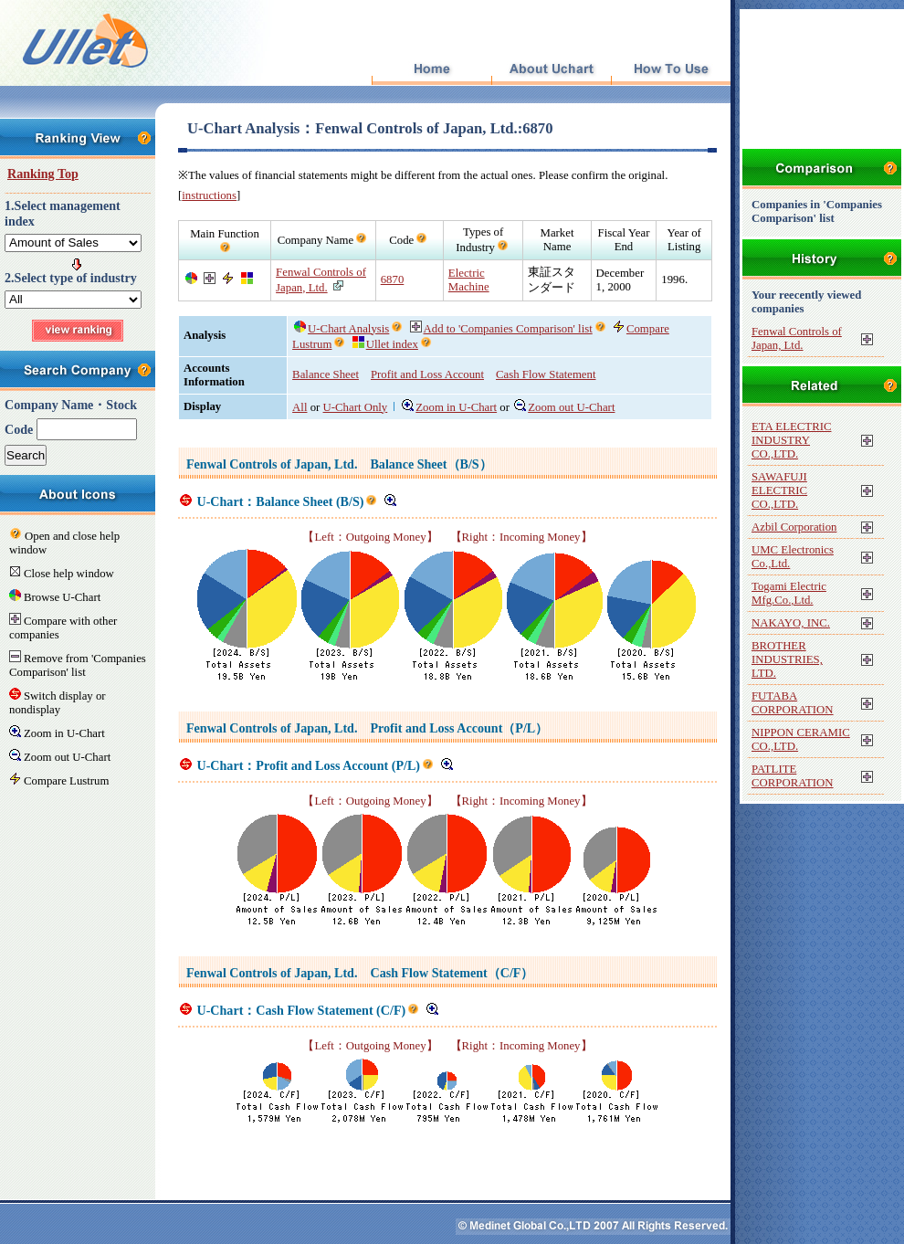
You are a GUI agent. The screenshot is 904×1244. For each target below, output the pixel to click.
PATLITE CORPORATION (793, 776)
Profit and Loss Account (427, 374)
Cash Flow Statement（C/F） (451, 972)
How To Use (671, 70)
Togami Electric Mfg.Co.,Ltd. (789, 593)
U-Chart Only (355, 407)
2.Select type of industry (71, 277)
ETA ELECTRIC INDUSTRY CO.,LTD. (791, 440)
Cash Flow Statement (545, 374)
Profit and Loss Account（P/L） (459, 728)
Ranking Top (43, 173)
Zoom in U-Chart (449, 407)
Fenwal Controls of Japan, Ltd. (797, 338)
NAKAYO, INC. (791, 623)
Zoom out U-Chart (564, 407)
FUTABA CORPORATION (793, 703)
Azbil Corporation (794, 527)
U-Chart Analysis (341, 328)
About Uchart (551, 70)
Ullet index (385, 344)
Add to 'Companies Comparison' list (501, 328)
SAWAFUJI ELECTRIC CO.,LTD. (779, 490)
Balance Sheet (325, 374)
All (299, 407)
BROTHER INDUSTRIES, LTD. (787, 659)
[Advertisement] (447, 1153)
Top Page (431, 70)
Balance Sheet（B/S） (430, 464)
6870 (393, 279)
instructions (209, 195)
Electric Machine (468, 280)
